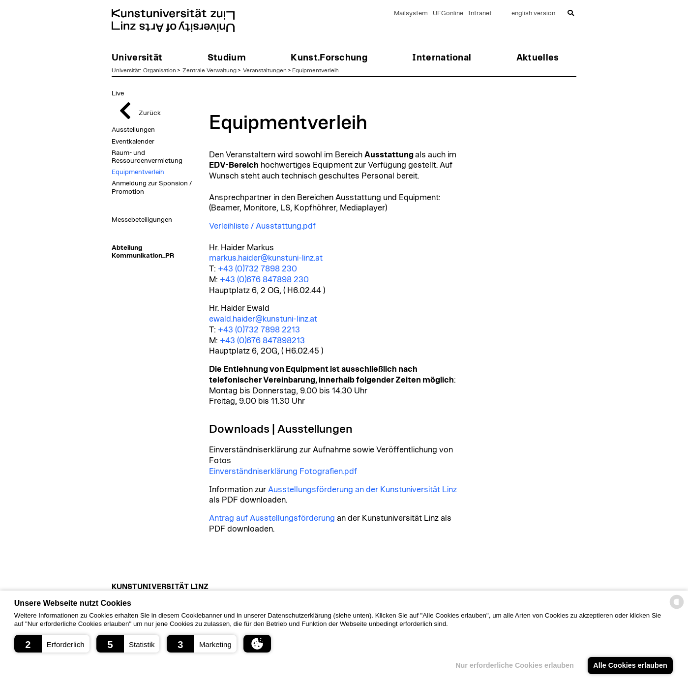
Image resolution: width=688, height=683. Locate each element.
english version (533, 13)
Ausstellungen (133, 129)
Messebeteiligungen (142, 219)
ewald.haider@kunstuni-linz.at (263, 319)
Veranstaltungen (265, 70)
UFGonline (448, 13)
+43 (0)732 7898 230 (257, 269)
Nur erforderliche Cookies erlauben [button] (514, 665)
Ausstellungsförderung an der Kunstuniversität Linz (362, 490)
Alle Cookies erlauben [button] (630, 665)
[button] (52, 644)
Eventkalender (133, 141)
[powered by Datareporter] (677, 608)
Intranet (480, 13)
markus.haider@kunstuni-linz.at (266, 258)
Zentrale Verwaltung (209, 70)
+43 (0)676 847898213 (262, 341)
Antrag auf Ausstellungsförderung (272, 518)
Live (118, 93)
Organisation (159, 70)
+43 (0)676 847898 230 (264, 280)
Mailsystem (411, 13)
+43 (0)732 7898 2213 (259, 330)
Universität (126, 70)
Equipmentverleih (315, 70)
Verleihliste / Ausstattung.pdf (262, 226)
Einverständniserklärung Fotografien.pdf (283, 471)
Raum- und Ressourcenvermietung (147, 156)
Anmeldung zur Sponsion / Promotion (152, 187)
